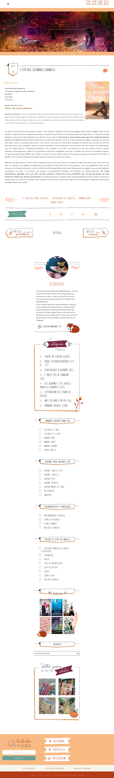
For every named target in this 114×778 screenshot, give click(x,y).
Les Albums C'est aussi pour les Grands (55, 385)
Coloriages (49, 555)
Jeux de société (51, 567)
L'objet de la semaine (57, 375)
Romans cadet (50, 441)
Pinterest (57, 750)
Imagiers (48, 494)
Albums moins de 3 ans (54, 486)
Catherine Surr (75, 775)
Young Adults (57, 202)
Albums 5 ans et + (52, 474)
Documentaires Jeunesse (54, 515)
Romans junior (50, 445)
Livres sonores (50, 523)
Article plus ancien (25, 229)
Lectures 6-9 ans (51, 429)
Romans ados (85, 198)
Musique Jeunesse (52, 527)
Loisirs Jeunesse (51, 579)
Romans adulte (53, 405)
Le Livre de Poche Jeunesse (35, 198)
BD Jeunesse (49, 490)
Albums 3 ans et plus (53, 470)
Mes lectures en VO (55, 400)
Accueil (57, 233)
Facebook (57, 741)
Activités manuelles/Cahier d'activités (55, 550)
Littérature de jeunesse (63, 198)
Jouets (47, 571)
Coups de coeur (53, 356)
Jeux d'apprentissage (53, 563)
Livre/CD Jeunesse (52, 519)
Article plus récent (90, 229)
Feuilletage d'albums (56, 370)
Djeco (46, 559)
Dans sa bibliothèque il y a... (57, 363)
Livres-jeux (49, 575)
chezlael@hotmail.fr (52, 326)
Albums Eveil (50, 478)
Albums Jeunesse (51, 482)
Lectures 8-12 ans (52, 433)
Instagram (57, 758)
